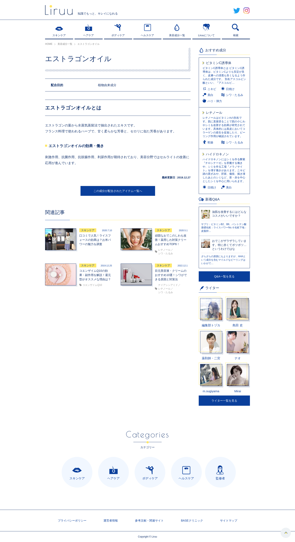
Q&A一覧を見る (224, 276)
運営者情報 (110, 520)
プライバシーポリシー (72, 520)
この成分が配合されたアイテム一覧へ (117, 191)
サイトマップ (228, 520)
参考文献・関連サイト (149, 520)
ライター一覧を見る (224, 400)
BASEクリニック (192, 520)
